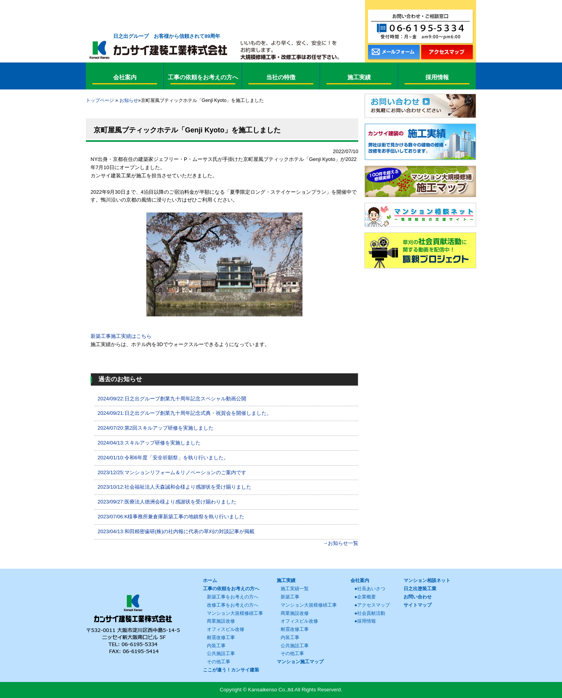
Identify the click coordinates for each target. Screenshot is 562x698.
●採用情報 (365, 621)
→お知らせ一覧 (340, 543)
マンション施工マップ (300, 661)
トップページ (100, 100)
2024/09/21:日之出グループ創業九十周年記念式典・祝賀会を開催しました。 (185, 413)
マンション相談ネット (427, 580)
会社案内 (359, 580)
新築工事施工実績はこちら (121, 336)
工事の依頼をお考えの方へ (231, 588)
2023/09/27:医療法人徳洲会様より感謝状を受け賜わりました (167, 502)
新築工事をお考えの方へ (232, 597)
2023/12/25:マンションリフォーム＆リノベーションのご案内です (172, 472)
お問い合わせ (418, 597)
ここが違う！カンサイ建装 (231, 670)
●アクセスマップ (372, 605)
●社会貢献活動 (369, 613)
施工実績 (286, 580)
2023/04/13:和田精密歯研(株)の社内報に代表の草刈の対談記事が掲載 (176, 531)
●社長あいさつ (369, 588)
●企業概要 (365, 597)
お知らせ (128, 100)
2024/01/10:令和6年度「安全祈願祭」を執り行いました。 (163, 458)
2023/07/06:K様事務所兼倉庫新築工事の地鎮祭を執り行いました (171, 516)
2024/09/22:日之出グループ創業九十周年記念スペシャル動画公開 (172, 399)
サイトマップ (418, 605)
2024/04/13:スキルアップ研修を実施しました (149, 443)
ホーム (210, 580)
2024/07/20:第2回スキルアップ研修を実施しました (155, 428)
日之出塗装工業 (420, 588)
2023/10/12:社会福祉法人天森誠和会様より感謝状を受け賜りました (174, 487)
